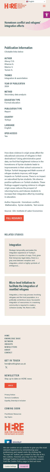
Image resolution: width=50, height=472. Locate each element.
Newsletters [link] (11, 346)
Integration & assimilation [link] (16, 78)
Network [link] (9, 341)
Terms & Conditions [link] (12, 397)
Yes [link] (6, 136)
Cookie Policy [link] (16, 461)
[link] (46, 14)
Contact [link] (8, 352)
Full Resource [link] (14, 218)
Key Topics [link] (8, 417)
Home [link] (7, 335)
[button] (44, 6)
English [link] (8, 127)
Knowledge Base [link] (13, 338)
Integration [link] (15, 244)
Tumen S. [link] (9, 69)
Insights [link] (9, 343)
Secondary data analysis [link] (15, 94)
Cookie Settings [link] (10, 466)
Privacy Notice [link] (10, 394)
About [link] (7, 349)
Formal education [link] (12, 102)
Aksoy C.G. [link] (9, 61)
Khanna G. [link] (9, 64)
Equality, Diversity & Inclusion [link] (15, 400)
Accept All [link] (24, 466)
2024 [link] (7, 86)
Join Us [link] (10, 385)
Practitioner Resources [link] (13, 414)
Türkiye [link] (8, 119)
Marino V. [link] (9, 66)
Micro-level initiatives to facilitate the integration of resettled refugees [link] (23, 285)
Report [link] (8, 111)
